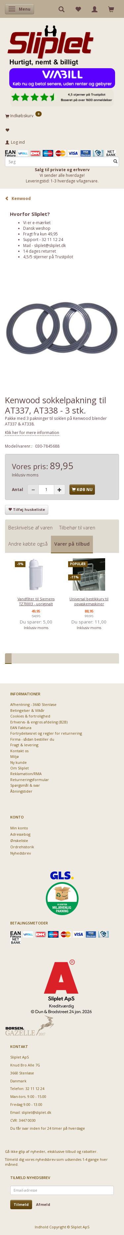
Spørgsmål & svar (25, 785)
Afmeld (43, 1204)
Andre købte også (28, 544)
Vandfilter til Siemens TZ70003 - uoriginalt (36, 601)
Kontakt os (19, 750)
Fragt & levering (24, 744)
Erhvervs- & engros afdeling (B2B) (38, 721)
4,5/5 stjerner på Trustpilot (48, 257)
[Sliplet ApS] (50, 43)
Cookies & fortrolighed (30, 716)
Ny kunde (18, 762)
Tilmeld (21, 1204)
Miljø (14, 756)
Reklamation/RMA (26, 773)
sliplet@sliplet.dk (50, 245)
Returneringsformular (29, 779)
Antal (18, 489)
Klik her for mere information (32, 432)
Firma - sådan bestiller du (32, 739)
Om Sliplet (19, 768)
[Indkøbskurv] (62, 115)
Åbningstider (21, 791)
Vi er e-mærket (37, 222)
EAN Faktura (20, 727)
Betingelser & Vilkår (27, 710)
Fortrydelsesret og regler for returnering (46, 733)
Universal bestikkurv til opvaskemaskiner (88, 601)
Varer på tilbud (72, 544)
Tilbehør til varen (77, 527)
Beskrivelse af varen (30, 527)
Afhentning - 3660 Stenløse (33, 704)
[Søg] (115, 162)
